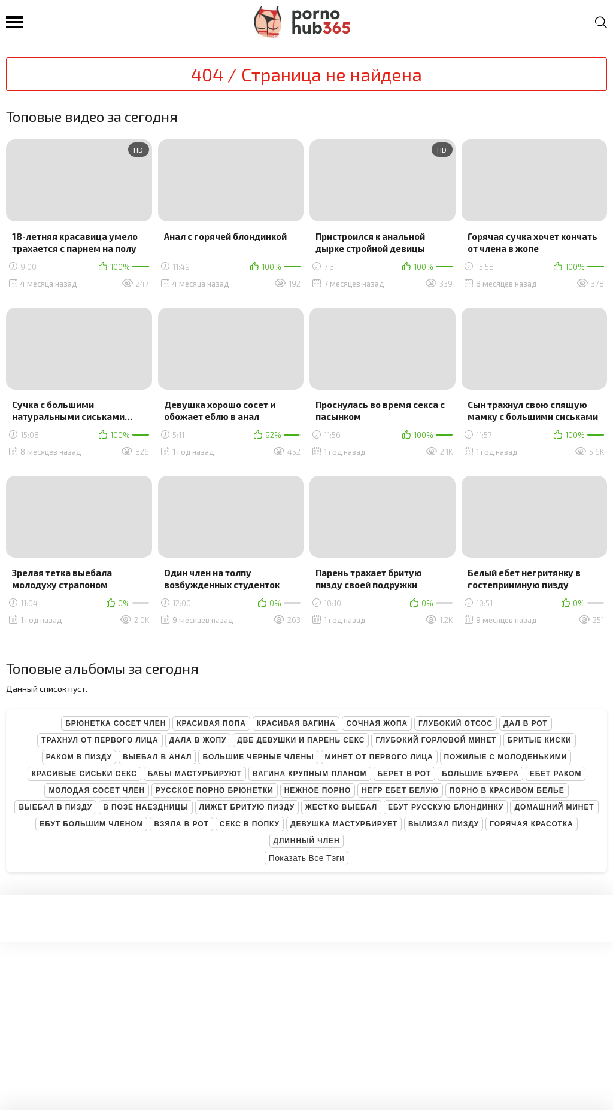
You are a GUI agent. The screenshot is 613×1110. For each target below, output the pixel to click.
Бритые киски (540, 740)
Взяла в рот (181, 824)
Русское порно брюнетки (215, 790)
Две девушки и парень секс (301, 740)
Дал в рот (525, 723)
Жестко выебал (341, 807)
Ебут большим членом (91, 824)
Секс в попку (250, 824)
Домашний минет (554, 807)
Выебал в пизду (55, 807)
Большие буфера (480, 774)
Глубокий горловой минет (435, 740)
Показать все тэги (307, 858)
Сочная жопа (377, 723)
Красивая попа (211, 723)
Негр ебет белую (400, 790)
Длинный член (307, 841)
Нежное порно (317, 790)
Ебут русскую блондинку (445, 807)
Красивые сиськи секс (84, 774)
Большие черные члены (258, 757)
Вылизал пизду (443, 824)
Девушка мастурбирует (343, 824)
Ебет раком (556, 774)
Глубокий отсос (455, 723)
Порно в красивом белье (507, 790)
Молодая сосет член (96, 790)
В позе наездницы (145, 807)
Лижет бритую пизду (247, 807)
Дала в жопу (198, 740)
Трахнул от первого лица (99, 740)
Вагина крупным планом (309, 774)
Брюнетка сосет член (115, 723)
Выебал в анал (157, 757)
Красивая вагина (296, 723)
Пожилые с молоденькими (506, 757)
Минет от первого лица (379, 757)
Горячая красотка (531, 824)
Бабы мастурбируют (195, 774)
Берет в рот (405, 774)
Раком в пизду (79, 757)
